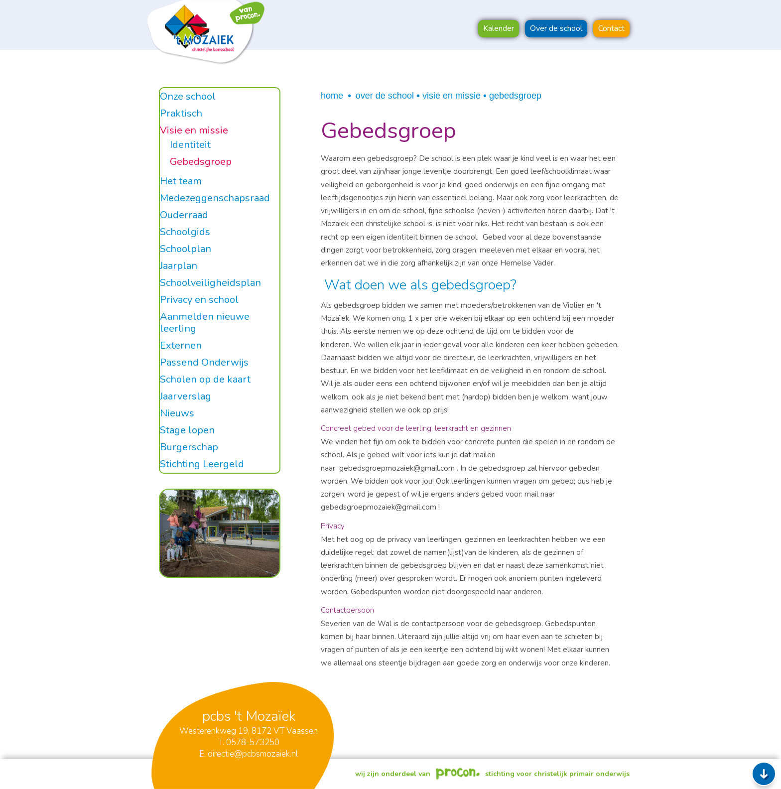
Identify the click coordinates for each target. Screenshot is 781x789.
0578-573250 (252, 742)
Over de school (385, 96)
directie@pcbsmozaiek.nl (253, 754)
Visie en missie (451, 96)
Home (332, 96)
